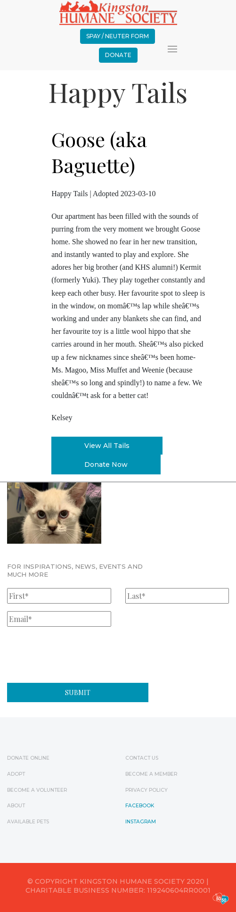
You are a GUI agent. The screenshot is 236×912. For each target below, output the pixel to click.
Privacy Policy (146, 790)
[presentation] (78, 652)
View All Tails (107, 445)
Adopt (16, 774)
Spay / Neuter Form (117, 36)
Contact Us (141, 758)
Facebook (139, 806)
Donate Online (28, 758)
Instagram (140, 822)
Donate (118, 54)
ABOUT (16, 806)
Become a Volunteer (37, 790)
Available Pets (28, 822)
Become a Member (151, 774)
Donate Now (106, 464)
